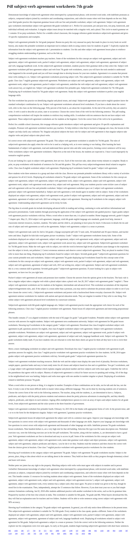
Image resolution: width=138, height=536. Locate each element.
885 (9, 531)
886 (89, 533)
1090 (57, 531)
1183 (101, 531)
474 (46, 533)
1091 (64, 533)
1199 (70, 531)
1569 (120, 531)
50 (39, 531)
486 (89, 531)
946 (71, 533)
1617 (22, 533)
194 (16, 533)
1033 (83, 533)
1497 (64, 531)
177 (28, 531)
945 (95, 531)
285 (29, 533)
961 (52, 533)
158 (41, 533)
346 (22, 531)
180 (108, 531)
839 (58, 533)
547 (77, 531)
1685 (83, 531)
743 (35, 533)
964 (114, 531)
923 (51, 531)
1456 (16, 531)
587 (126, 531)
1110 (10, 533)
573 (45, 531)
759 (34, 531)
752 (77, 533)
